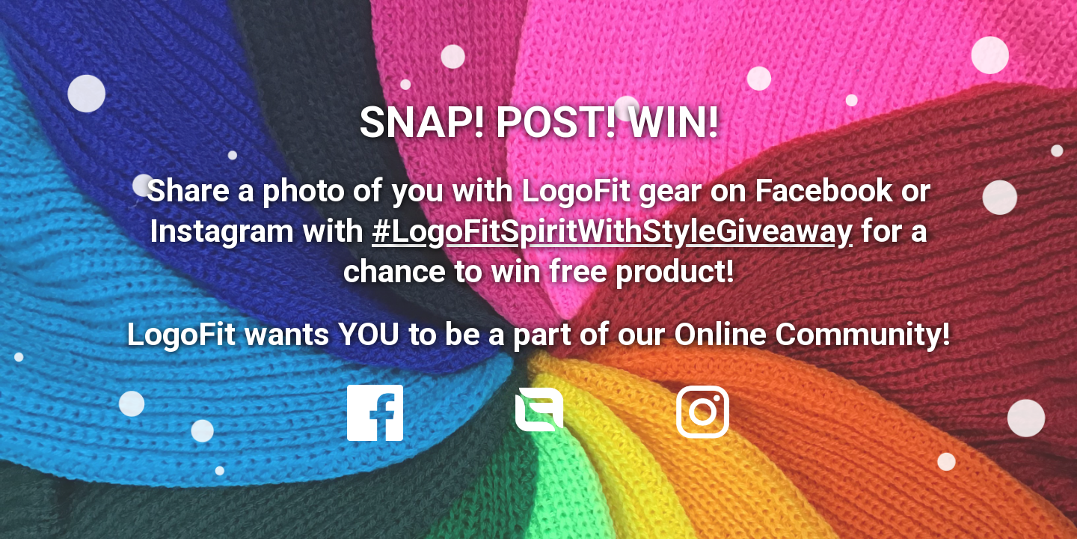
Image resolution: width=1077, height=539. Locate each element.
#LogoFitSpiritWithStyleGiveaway (612, 231)
